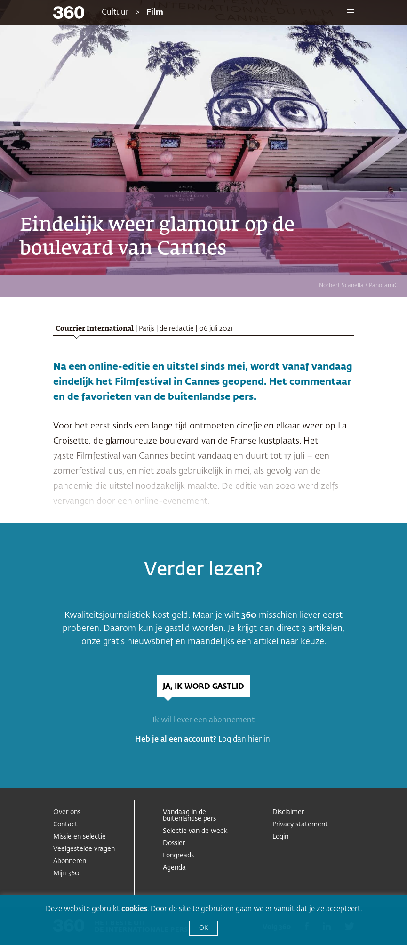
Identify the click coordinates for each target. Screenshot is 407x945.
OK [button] (203, 928)
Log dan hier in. (245, 739)
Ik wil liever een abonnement (203, 720)
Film (154, 12)
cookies (134, 909)
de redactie (177, 328)
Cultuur (115, 12)
